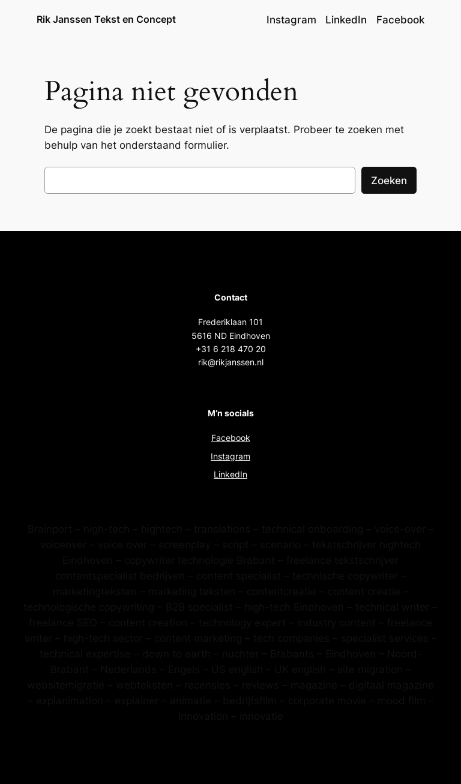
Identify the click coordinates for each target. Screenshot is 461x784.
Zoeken (389, 181)
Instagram (230, 456)
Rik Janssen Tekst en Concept (106, 19)
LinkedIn (230, 474)
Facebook (230, 437)
